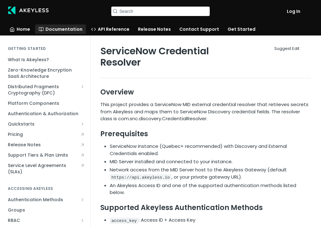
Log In (293, 11)
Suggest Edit (287, 48)
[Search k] (160, 11)
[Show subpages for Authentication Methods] (82, 199)
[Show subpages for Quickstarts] (82, 123)
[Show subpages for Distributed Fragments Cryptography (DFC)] (82, 86)
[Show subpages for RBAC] (82, 220)
